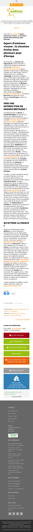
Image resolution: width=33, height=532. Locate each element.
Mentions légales (12, 418)
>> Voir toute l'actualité (22, 319)
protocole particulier (14, 190)
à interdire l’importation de (12, 68)
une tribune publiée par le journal (16, 260)
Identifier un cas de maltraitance (16, 489)
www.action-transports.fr (12, 286)
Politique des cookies (26, 529)
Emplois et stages (12, 416)
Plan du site (11, 421)
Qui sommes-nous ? (13, 411)
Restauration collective (13, 486)
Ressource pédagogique (14, 483)
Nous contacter (12, 413)
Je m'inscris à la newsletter (14, 505)
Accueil (15, 34)
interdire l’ (15, 120)
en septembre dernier (11, 157)
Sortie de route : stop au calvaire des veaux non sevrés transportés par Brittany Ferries (16, 461)
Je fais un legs (11, 498)
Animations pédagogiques (14, 481)
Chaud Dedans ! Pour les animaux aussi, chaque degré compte (15, 449)
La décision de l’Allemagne (13, 93)
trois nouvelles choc (14, 241)
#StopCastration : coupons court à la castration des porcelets (14, 455)
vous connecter (17, 328)
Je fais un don (11, 496)
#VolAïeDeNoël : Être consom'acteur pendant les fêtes (15, 472)
